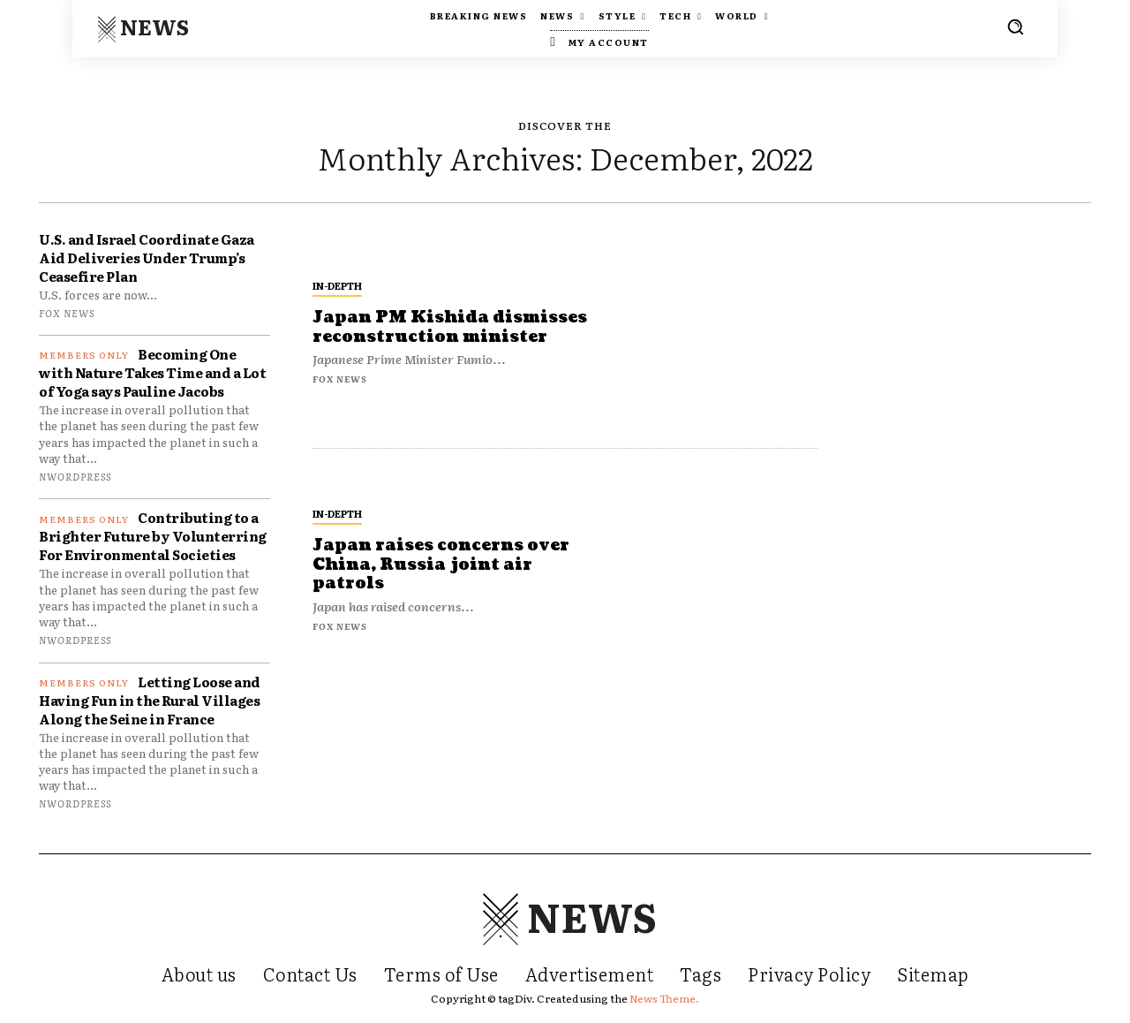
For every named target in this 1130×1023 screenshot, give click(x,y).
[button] (1015, 26)
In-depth (337, 285)
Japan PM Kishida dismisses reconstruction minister (451, 327)
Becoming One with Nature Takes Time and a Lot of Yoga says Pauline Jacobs (152, 372)
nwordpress (75, 476)
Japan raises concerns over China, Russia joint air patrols (441, 564)
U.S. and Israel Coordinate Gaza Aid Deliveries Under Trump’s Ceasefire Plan (146, 257)
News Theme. (664, 998)
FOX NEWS (66, 313)
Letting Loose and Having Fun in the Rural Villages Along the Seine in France (149, 700)
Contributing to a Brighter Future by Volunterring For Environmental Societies (153, 536)
